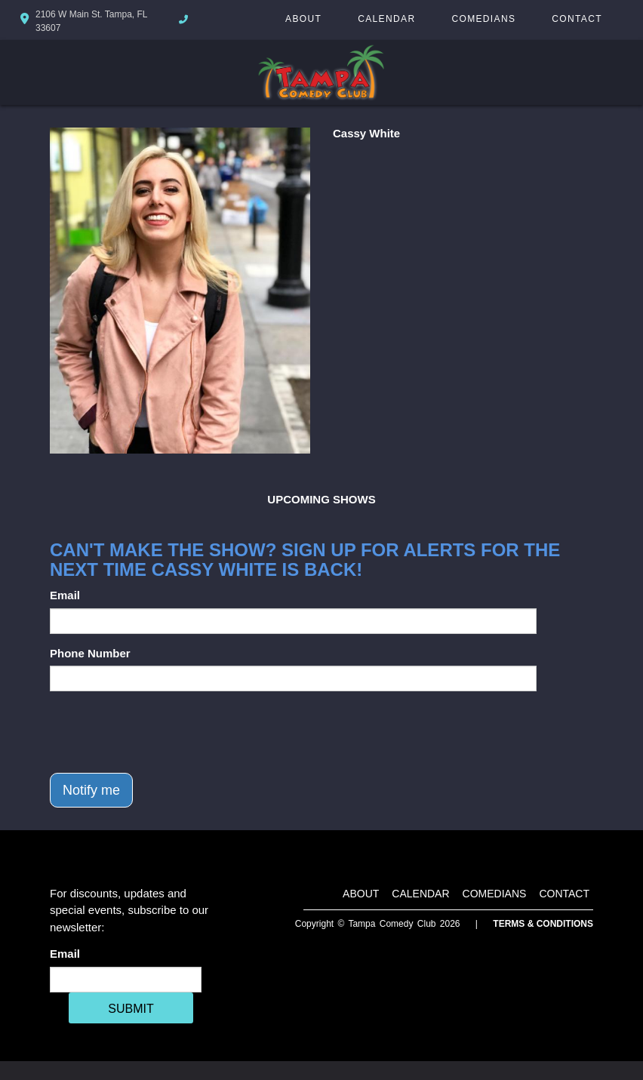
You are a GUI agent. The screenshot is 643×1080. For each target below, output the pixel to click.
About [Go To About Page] (303, 19)
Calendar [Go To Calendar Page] (386, 19)
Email (65, 595)
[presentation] (164, 732)
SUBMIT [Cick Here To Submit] (130, 1008)
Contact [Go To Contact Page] (577, 19)
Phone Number (90, 653)
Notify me (91, 790)
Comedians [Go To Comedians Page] (483, 19)
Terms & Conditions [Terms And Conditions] (543, 923)
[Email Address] (126, 979)
